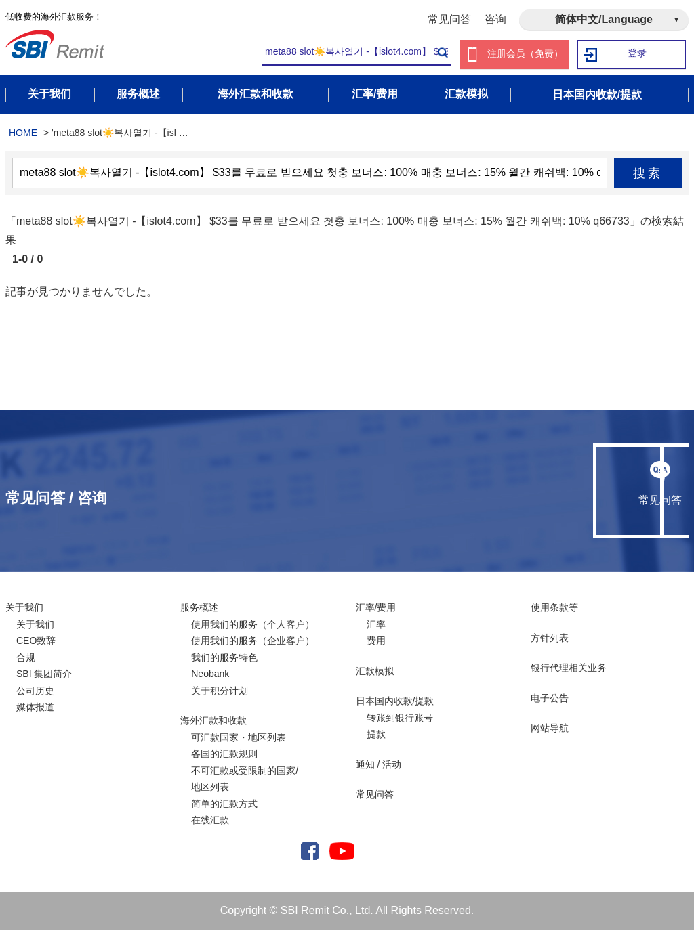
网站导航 (550, 729)
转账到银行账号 (400, 719)
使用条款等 (554, 608)
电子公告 (550, 699)
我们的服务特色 (224, 658)
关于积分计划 (219, 692)
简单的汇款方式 (224, 805)
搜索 (648, 174)
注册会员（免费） (525, 54)
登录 (638, 54)
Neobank (210, 675)
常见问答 (449, 19)
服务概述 (199, 608)
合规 (25, 658)
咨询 (495, 19)
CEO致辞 (36, 641)
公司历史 (35, 692)
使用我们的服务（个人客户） (252, 625)
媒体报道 (35, 708)
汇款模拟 (375, 672)
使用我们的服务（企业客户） (252, 641)
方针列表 (550, 639)
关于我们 (24, 608)
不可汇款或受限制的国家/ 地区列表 (244, 780)
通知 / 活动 (379, 765)
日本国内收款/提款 (395, 702)
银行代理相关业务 (569, 669)
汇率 (376, 625)
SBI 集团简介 (44, 675)
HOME (23, 134)
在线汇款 (210, 821)
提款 (376, 735)
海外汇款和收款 (213, 721)
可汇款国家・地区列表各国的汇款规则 (238, 747)
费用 (376, 641)
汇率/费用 (376, 608)
